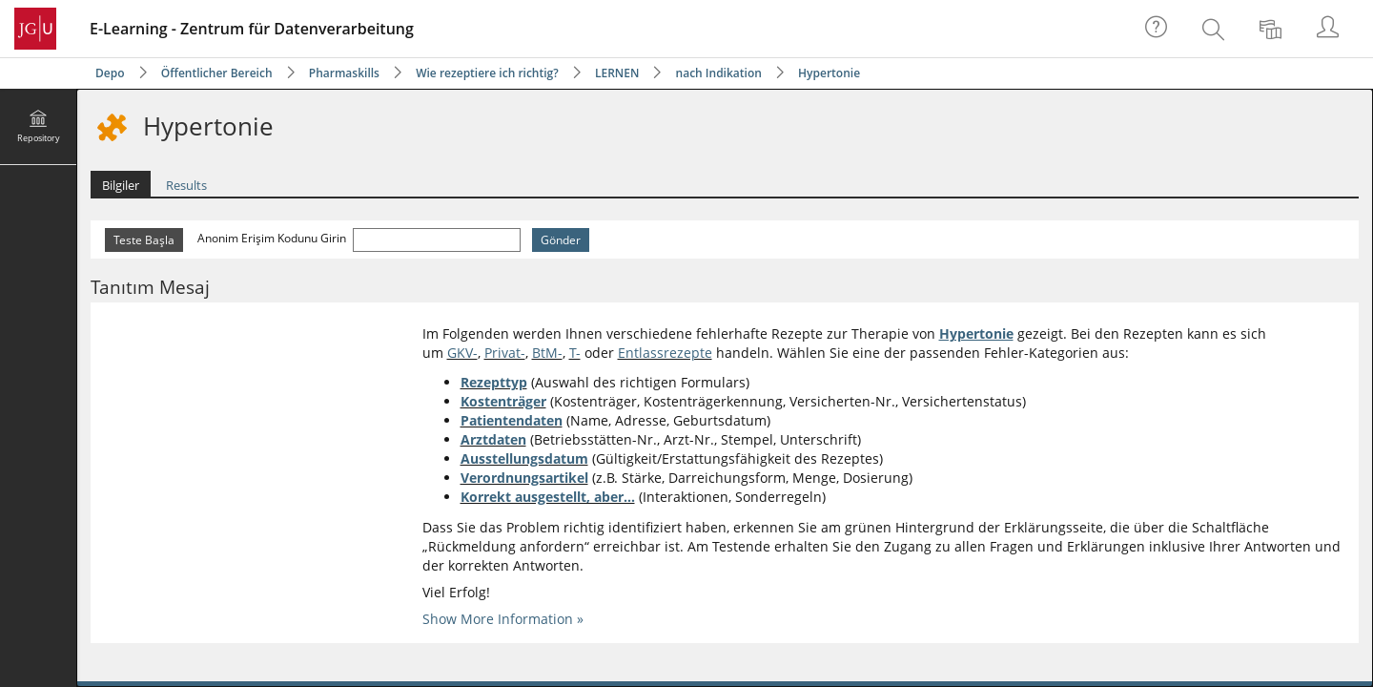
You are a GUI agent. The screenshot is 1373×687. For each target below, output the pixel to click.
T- (575, 353)
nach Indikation (719, 73)
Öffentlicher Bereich (217, 73)
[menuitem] (1215, 28)
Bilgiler (120, 185)
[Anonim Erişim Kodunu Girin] (437, 240)
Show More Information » (503, 619)
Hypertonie (829, 73)
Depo (110, 73)
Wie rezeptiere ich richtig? (487, 73)
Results (186, 185)
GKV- (462, 353)
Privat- (504, 353)
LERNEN (617, 73)
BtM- (547, 353)
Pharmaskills (344, 73)
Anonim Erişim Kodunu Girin (273, 238)
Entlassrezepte (665, 353)
